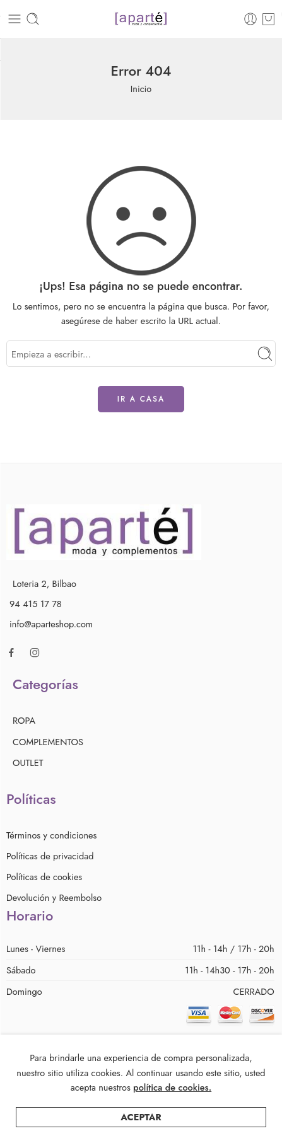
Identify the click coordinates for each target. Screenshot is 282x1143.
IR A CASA (141, 399)
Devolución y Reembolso (54, 897)
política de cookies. (172, 1099)
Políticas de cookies (44, 876)
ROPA (24, 720)
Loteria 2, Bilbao (44, 583)
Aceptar (140, 1129)
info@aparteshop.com (51, 623)
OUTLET (28, 762)
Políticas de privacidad (50, 855)
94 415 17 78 (35, 603)
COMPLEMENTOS (48, 741)
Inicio (141, 88)
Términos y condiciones (51, 835)
